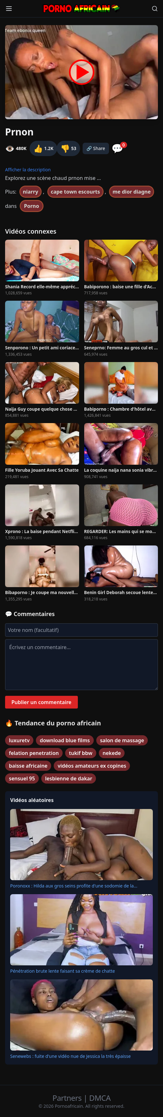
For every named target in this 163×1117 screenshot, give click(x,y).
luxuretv (19, 740)
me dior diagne (131, 191)
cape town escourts (75, 191)
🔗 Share (95, 148)
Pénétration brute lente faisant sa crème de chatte (62, 971)
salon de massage (122, 740)
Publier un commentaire (41, 702)
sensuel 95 (22, 778)
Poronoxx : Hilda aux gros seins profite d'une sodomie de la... (73, 886)
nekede (112, 753)
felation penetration (34, 753)
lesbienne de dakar (68, 778)
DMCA (100, 1098)
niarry (30, 191)
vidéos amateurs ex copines (92, 765)
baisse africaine (28, 765)
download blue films (65, 740)
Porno (31, 205)
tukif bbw (80, 753)
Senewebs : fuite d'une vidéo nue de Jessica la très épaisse (70, 1056)
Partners (67, 1098)
